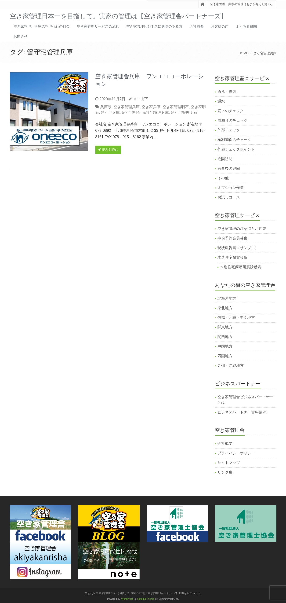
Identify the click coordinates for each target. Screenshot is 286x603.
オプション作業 (230, 188)
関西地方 (224, 337)
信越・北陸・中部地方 (236, 318)
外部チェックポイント (236, 149)
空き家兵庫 (151, 107)
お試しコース (228, 197)
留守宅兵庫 (110, 112)
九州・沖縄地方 (230, 366)
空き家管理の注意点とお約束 (241, 229)
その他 (223, 178)
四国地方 (224, 356)
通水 (221, 101)
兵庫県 (106, 107)
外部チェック (228, 130)
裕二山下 (140, 99)
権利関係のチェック (234, 140)
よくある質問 (246, 26)
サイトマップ (228, 463)
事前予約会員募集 (232, 238)
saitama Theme (145, 599)
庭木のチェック (230, 111)
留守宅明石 (131, 112)
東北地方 (224, 308)
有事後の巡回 (228, 168)
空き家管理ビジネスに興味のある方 (154, 26)
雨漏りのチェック (232, 120)
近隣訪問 (224, 159)
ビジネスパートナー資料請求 (241, 412)
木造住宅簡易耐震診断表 (240, 267)
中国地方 (224, 346)
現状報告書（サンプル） (238, 248)
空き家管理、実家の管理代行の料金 (42, 26)
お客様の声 (219, 26)
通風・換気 (226, 92)
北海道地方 (226, 298)
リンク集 (224, 472)
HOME (243, 53)
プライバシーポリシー (236, 453)
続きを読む (108, 149)
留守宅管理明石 (184, 112)
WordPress (127, 599)
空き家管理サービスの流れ (98, 26)
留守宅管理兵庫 (156, 112)
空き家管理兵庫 (126, 107)
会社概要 (197, 26)
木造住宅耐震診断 (232, 257)
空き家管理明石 (176, 107)
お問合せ (21, 36)
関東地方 (224, 327)
